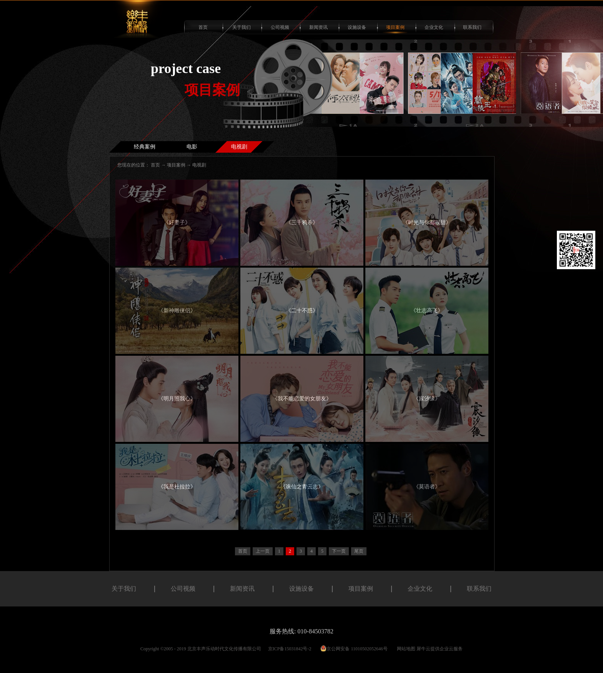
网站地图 (405, 648)
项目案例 (176, 165)
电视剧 (199, 165)
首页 (203, 27)
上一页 (263, 551)
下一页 (339, 551)
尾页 (358, 551)
